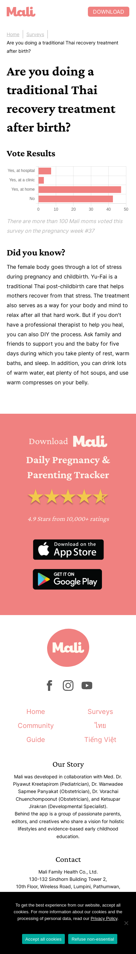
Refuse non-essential (93, 939)
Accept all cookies (43, 939)
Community (36, 726)
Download (108, 11)
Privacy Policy (104, 918)
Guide (35, 740)
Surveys (35, 34)
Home (13, 34)
